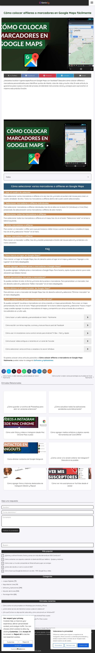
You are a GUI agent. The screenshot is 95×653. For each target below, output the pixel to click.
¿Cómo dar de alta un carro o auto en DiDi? (19, 567)
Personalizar (58, 645)
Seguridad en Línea (9, 584)
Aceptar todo (83, 645)
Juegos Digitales (8, 581)
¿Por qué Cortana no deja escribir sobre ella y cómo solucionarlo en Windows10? (29, 612)
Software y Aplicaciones (10, 588)
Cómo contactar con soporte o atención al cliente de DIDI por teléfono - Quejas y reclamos (34, 559)
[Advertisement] (47, 105)
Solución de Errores (9, 591)
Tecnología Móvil (8, 594)
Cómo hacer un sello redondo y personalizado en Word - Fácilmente (21, 377)
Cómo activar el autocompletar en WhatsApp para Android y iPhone (25, 605)
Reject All (26, 642)
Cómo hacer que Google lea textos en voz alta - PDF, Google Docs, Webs (28, 571)
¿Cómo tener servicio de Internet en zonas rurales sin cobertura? (23, 609)
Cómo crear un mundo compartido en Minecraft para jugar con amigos (28, 563)
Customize (10, 642)
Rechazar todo (70, 645)
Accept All (18, 646)
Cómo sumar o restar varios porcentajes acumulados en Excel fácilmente (72, 377)
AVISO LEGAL (37, 651)
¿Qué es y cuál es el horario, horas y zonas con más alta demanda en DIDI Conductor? (32, 555)
